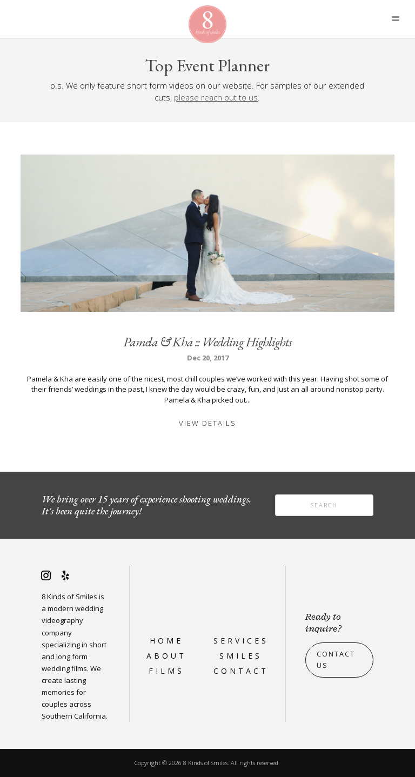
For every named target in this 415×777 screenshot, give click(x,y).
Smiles (240, 656)
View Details (207, 423)
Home (166, 640)
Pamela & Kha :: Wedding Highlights (207, 341)
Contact (241, 671)
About (166, 656)
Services (241, 640)
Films (166, 671)
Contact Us (336, 660)
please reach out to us (216, 97)
